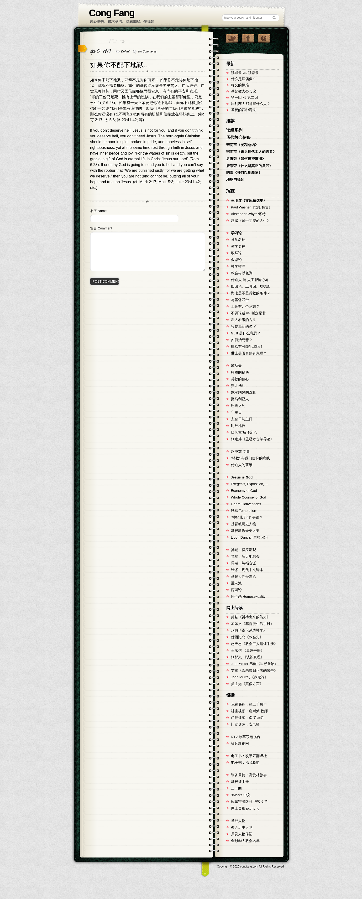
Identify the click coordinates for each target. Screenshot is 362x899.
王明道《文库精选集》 (249, 201)
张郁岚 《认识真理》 (247, 657)
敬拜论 (236, 253)
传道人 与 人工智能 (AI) (249, 280)
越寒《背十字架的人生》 (250, 221)
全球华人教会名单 (245, 841)
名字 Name (98, 211)
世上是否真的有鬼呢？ (249, 353)
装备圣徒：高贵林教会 (249, 775)
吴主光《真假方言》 (247, 684)
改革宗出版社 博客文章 (249, 802)
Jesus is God (242, 477)
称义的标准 (240, 85)
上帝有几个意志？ (245, 306)
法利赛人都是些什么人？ (250, 104)
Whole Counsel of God (248, 497)
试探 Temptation (243, 511)
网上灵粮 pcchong (245, 808)
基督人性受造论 (243, 576)
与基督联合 (240, 300)
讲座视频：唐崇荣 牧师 (249, 711)
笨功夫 (236, 366)
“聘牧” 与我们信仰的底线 (250, 458)
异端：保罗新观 (243, 550)
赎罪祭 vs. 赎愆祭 (245, 73)
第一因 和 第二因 (244, 97)
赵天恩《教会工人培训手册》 (254, 644)
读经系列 (234, 130)
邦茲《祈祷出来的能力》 (250, 617)
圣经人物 (238, 821)
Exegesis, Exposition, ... (249, 484)
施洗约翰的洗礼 (243, 392)
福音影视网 (240, 743)
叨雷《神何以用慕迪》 (244, 173)
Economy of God (244, 491)
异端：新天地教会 (245, 556)
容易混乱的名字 (243, 326)
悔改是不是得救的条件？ (250, 293)
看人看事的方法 (243, 320)
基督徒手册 (240, 782)
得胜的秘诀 (240, 372)
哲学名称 (238, 246)
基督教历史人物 (243, 524)
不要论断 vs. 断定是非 (248, 313)
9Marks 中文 (241, 795)
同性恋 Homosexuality (248, 596)
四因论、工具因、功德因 (250, 286)
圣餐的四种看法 (243, 110)
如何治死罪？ (241, 340)
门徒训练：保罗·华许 (247, 718)
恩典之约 (238, 406)
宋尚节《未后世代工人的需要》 (251, 152)
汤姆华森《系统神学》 (249, 630)
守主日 (236, 412)
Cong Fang (112, 13)
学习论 (236, 233)
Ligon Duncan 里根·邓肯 (250, 537)
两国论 (236, 590)
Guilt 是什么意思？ (246, 333)
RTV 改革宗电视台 (245, 737)
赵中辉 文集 (240, 451)
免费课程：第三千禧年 (249, 704)
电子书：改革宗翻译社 (249, 756)
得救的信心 (240, 379)
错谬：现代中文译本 (247, 570)
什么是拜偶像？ (243, 79)
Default (125, 51)
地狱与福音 (235, 180)
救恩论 (236, 260)
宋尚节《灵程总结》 (242, 145)
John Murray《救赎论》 (249, 677)
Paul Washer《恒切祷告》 (251, 207)
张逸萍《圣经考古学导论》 (252, 439)
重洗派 (236, 583)
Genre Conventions (246, 504)
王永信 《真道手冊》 (247, 650)
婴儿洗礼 (238, 386)
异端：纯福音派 (243, 563)
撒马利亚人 (240, 399)
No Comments (147, 51)
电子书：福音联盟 (245, 762)
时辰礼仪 (238, 426)
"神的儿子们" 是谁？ (247, 517)
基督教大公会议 (243, 91)
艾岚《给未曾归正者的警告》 (254, 670)
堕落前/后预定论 (244, 432)
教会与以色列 (241, 273)
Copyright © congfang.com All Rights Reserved (250, 866)
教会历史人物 (241, 827)
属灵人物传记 (241, 834)
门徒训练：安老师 (245, 724)
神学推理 (238, 266)
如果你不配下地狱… (120, 65)
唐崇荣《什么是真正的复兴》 (249, 166)
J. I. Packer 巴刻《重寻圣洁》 (254, 664)
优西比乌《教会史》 (247, 637)
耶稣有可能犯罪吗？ (247, 346)
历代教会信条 (238, 137)
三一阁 (236, 788)
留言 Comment (101, 228)
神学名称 (238, 240)
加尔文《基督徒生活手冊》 (252, 624)
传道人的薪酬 (241, 465)
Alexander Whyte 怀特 (248, 214)
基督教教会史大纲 (245, 531)
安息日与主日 (241, 419)
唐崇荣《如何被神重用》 (246, 159)
